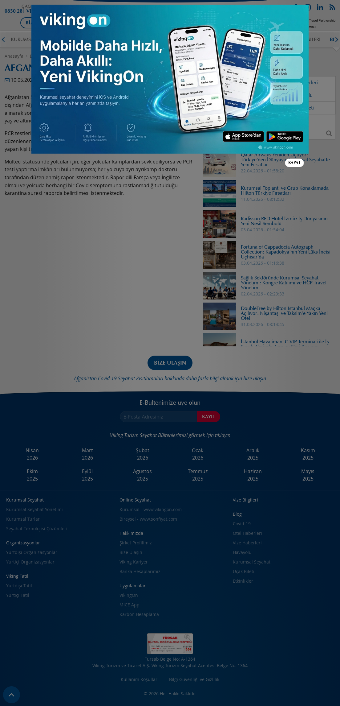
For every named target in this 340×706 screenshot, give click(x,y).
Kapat (294, 162)
